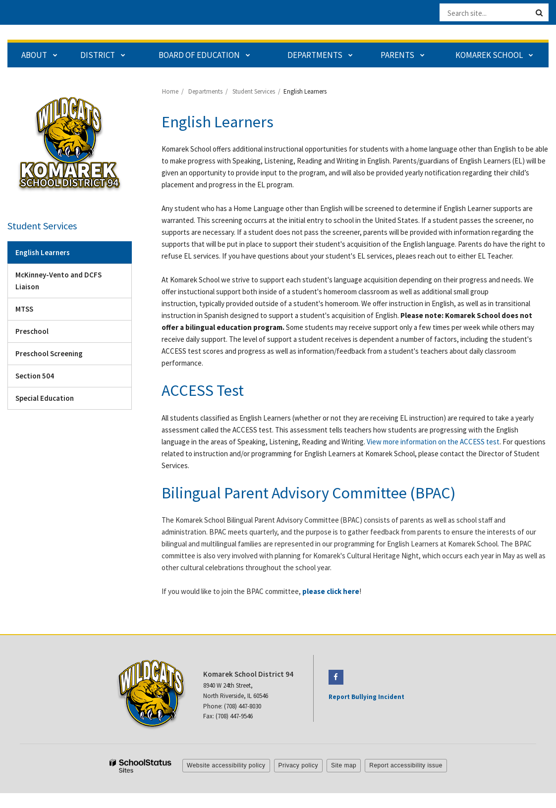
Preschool (32, 331)
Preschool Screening (49, 353)
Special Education (44, 398)
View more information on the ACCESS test (433, 441)
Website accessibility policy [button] (226, 765)
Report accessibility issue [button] (406, 765)
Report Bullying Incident (366, 697)
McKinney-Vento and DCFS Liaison (58, 280)
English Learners (42, 252)
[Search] (539, 13)
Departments (205, 91)
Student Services (253, 91)
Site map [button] (343, 765)
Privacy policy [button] (298, 765)
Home (170, 91)
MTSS (24, 309)
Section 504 (34, 375)
